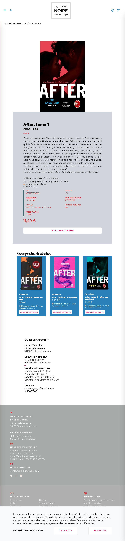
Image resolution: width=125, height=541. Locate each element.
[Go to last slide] (19, 289)
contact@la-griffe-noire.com (24, 471)
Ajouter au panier (62, 230)
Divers (42, 500)
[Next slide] (109, 289)
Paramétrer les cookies (28, 530)
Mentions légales (92, 503)
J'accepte (65, 530)
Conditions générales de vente (99, 500)
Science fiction (46, 503)
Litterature (15, 500)
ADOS (26, 133)
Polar (13, 503)
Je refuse (100, 530)
